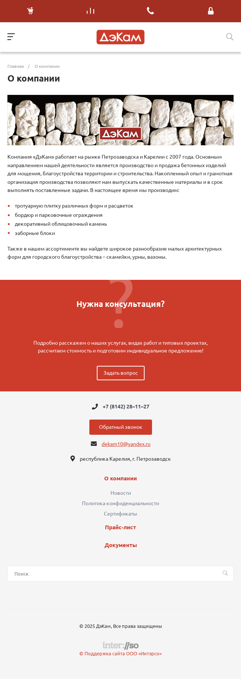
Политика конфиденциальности (120, 503)
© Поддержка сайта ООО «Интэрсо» (120, 653)
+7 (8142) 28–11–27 (126, 407)
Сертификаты (120, 514)
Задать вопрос (120, 373)
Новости (120, 493)
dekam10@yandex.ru (126, 444)
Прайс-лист (120, 527)
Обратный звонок (120, 427)
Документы (121, 545)
